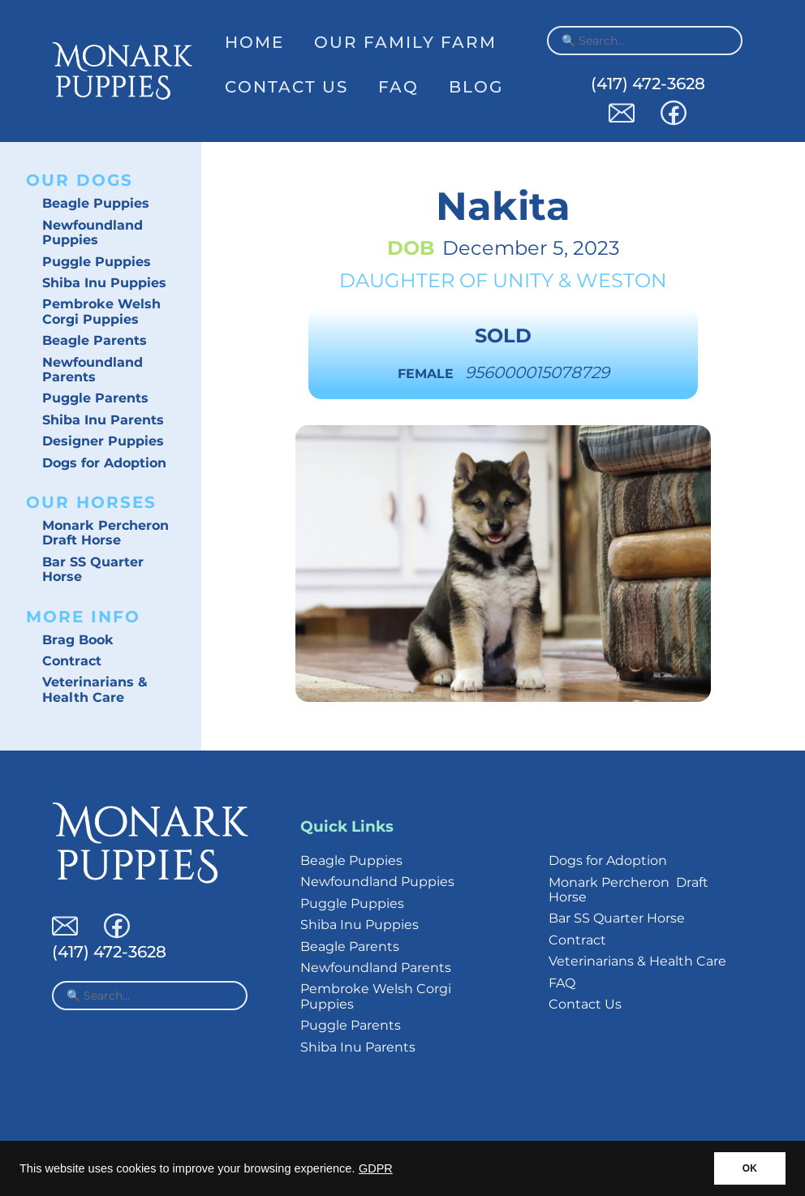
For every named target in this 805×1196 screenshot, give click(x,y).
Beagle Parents (94, 340)
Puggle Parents (95, 398)
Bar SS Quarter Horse (93, 569)
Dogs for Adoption (104, 463)
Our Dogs (79, 180)
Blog (476, 87)
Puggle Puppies (96, 261)
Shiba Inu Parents (103, 420)
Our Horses (91, 502)
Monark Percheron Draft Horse (105, 533)
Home (254, 42)
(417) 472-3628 (648, 83)
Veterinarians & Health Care (95, 689)
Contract (71, 661)
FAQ (398, 87)
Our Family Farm (405, 42)
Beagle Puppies (95, 203)
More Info (83, 616)
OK (750, 1168)
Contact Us (286, 87)
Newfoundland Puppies (92, 232)
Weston (621, 280)
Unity (523, 280)
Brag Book (78, 639)
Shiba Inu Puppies (104, 282)
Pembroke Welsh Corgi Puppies (101, 311)
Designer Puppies (103, 441)
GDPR (376, 1168)
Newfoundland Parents (92, 370)
